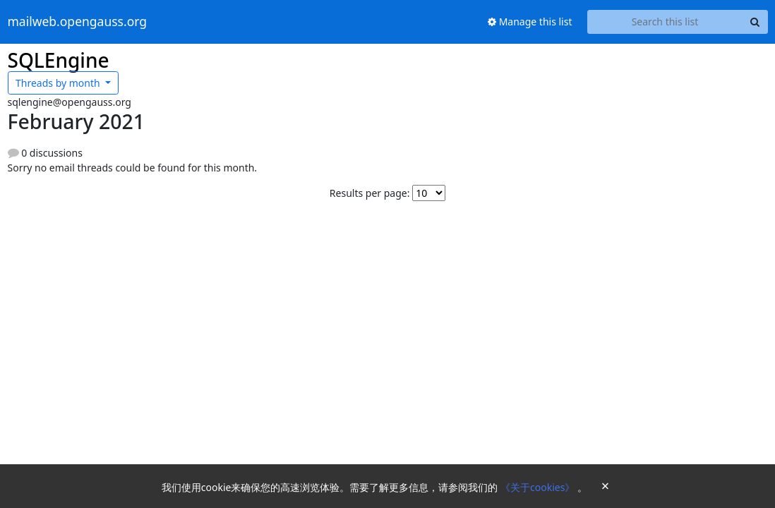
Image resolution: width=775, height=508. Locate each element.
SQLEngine (58, 60)
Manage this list (530, 21)
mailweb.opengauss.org (78, 21)
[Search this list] (665, 22)
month (59, 83)
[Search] (755, 22)
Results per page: (370, 193)
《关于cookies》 (538, 487)
